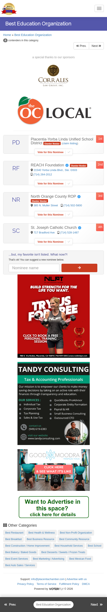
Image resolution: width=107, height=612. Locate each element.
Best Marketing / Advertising (48, 558)
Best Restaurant (14, 532)
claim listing (70, 143)
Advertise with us (77, 579)
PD (16, 142)
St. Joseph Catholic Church (56, 227)
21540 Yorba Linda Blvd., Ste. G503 (55, 170)
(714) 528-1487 (69, 232)
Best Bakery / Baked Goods (20, 552)
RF (16, 168)
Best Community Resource (74, 539)
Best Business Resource (40, 539)
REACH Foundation (50, 165)
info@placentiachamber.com (48, 579)
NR (16, 199)
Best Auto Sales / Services (20, 565)
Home (7, 35)
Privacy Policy (25, 584)
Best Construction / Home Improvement (27, 545)
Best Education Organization (33, 35)
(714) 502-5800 (72, 205)
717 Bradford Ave (44, 232)
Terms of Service (46, 584)
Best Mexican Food (80, 558)
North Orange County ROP (56, 196)
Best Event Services (16, 558)
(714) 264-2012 (42, 174)
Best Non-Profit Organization (76, 532)
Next (96, 46)
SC (16, 230)
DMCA (86, 584)
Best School (94, 545)
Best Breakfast (13, 539)
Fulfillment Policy (69, 584)
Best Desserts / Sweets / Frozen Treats (63, 552)
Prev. (81, 46)
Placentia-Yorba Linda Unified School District (62, 141)
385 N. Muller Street (46, 205)
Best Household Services (69, 545)
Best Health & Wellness (41, 532)
